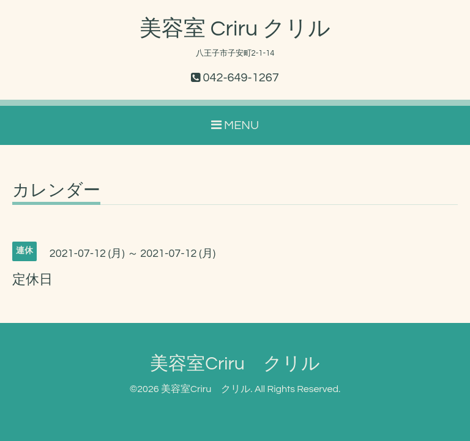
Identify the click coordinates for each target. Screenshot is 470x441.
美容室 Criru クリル (235, 28)
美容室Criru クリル (235, 363)
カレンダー (56, 190)
